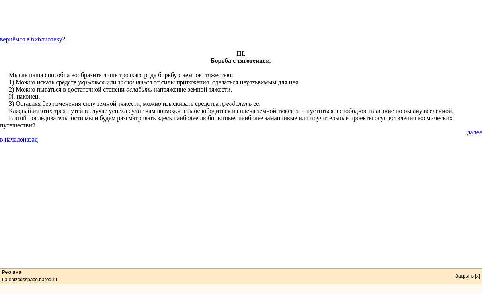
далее (474, 132)
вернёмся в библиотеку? (32, 39)
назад (30, 139)
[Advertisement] (241, 18)
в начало (11, 139)
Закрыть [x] (467, 276)
